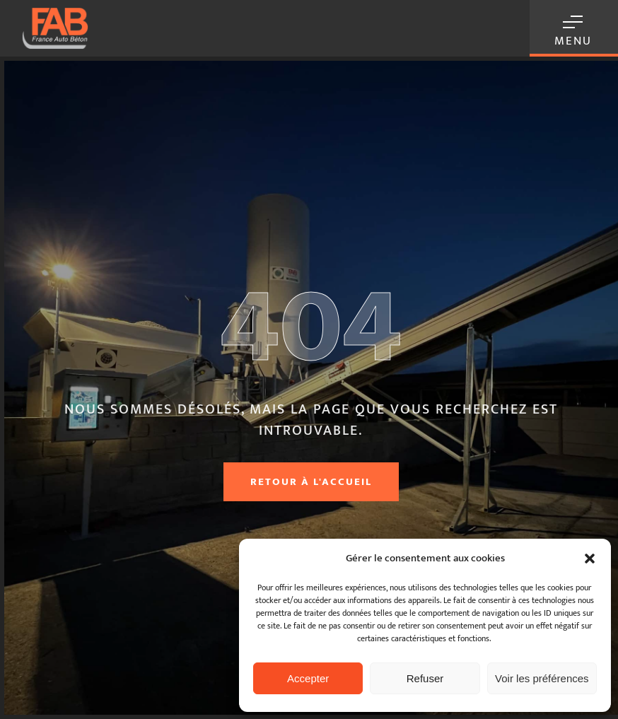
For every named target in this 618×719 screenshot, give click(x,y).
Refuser (425, 678)
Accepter (308, 678)
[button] (590, 558)
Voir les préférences (542, 678)
